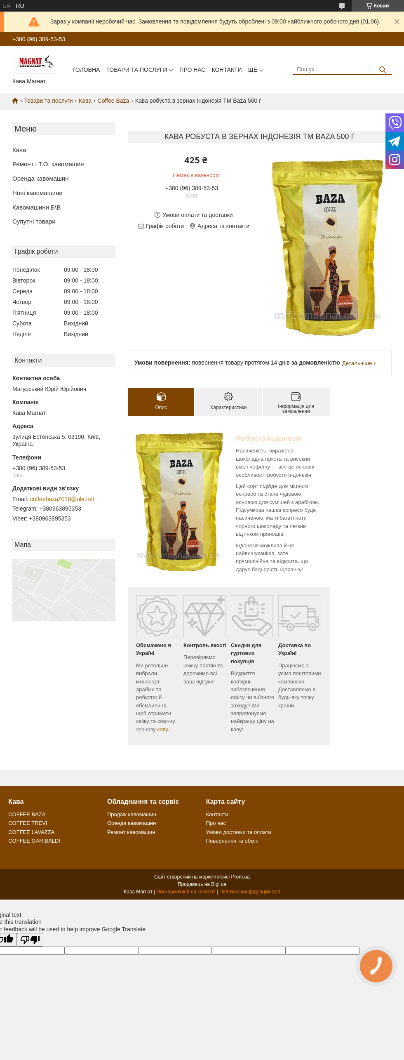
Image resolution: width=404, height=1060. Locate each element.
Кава (85, 101)
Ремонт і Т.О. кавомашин (48, 163)
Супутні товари (34, 221)
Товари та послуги (136, 69)
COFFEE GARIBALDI (34, 841)
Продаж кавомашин (131, 814)
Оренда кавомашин (40, 178)
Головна (86, 69)
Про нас (192, 69)
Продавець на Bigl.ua (202, 884)
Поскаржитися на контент (186, 892)
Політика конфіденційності (249, 892)
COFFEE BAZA (26, 814)
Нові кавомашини (37, 192)
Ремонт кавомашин (131, 832)
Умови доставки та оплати (238, 832)
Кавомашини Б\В (36, 207)
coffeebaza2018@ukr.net (62, 499)
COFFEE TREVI (27, 823)
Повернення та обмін (232, 841)
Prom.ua (240, 877)
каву (162, 729)
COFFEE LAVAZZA (31, 832)
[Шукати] (382, 70)
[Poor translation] (30, 940)
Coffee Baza (113, 101)
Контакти (226, 69)
